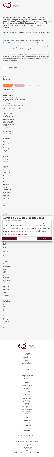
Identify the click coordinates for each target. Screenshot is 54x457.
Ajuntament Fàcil (27, 403)
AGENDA (27, 417)
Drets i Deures (27, 394)
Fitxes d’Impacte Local (27, 409)
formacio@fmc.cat (27, 445)
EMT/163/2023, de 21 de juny (10, 43)
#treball (38, 85)
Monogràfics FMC (27, 402)
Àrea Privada (27, 384)
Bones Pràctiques (27, 407)
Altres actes (27, 377)
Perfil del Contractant (27, 385)
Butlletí (27, 404)
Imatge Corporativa (27, 363)
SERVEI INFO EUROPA (27, 412)
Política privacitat (24, 453)
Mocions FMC (27, 378)
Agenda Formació (27, 387)
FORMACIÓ (27, 382)
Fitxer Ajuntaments (27, 428)
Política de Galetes (22, 234)
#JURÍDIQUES (7, 85)
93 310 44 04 (28, 450)
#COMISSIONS (19, 85)
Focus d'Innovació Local (27, 375)
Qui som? (27, 356)
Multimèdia (27, 388)
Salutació (27, 354)
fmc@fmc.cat (27, 444)
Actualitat (27, 369)
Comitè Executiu (27, 357)
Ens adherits (27, 360)
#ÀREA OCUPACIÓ (8, 89)
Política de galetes (35, 453)
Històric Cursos (27, 390)
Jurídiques (27, 374)
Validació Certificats (27, 393)
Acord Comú (27, 425)
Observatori (27, 413)
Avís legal (16, 453)
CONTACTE (27, 430)
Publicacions (27, 391)
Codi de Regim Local (27, 406)
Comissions (27, 371)
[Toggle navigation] (49, 5)
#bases (29, 85)
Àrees (27, 359)
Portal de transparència (27, 362)
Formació (27, 372)
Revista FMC (27, 400)
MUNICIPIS (27, 420)
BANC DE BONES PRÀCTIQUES (27, 423)
